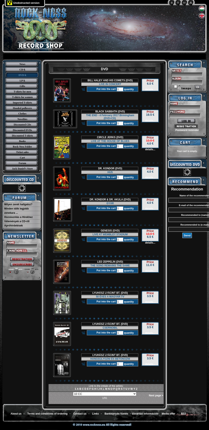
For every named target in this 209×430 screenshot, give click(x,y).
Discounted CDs (22, 124)
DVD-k (22, 75)
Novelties (22, 119)
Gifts (22, 86)
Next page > (156, 395)
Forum (22, 163)
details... (150, 89)
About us (16, 413)
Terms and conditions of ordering (47, 413)
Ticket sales (22, 152)
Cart (22, 157)
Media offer (168, 413)
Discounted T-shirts (22, 135)
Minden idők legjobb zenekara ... (16, 210)
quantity (128, 89)
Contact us (79, 413)
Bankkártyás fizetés (116, 413)
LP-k (22, 80)
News (22, 64)
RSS (183, 413)
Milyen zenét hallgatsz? (18, 204)
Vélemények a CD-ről (16, 221)
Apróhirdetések (13, 225)
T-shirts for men (22, 91)
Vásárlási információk (145, 413)
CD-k (22, 69)
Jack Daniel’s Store (22, 168)
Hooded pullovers (22, 108)
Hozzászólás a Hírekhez (18, 217)
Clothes (22, 113)
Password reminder (187, 130)
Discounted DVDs (22, 130)
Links (95, 413)
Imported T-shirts (22, 102)
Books (22, 141)
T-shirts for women (22, 97)
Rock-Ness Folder (22, 146)
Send (187, 235)
